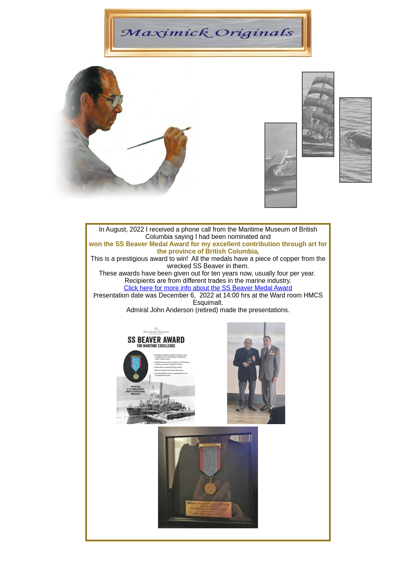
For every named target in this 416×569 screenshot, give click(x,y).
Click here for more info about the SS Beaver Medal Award (208, 287)
